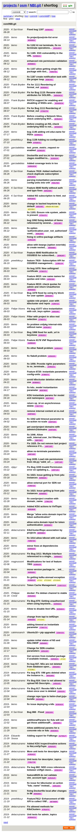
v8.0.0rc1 (31, 209)
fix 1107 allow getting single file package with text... (44, 70)
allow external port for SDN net (44, 482)
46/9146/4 (31, 177)
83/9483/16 (59, 103)
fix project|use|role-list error (42, 37)
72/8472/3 (60, 633)
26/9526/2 (58, 119)
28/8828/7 (60, 255)
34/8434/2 (31, 620)
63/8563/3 (31, 549)
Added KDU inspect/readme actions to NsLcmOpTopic (46, 745)
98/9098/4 (51, 248)
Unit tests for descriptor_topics (44, 759)
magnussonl (17, 561)
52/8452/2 (57, 604)
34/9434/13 (58, 95)
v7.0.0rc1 (31, 669)
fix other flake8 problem (40, 348)
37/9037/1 (43, 271)
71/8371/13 (62, 585)
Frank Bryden (18, 84)
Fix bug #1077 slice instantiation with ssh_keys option (44, 310)
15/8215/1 (58, 770)
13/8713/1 (55, 470)
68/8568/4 (41, 533)
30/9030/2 (31, 290)
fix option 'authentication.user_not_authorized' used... (47, 231)
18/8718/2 (31, 454)
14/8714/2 (58, 462)
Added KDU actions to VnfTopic (44, 506)
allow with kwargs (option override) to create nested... (46, 246)
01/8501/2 (31, 580)
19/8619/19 (32, 166)
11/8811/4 (59, 263)
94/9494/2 (58, 127)
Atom (66, 828)
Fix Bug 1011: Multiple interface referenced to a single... (44, 555)
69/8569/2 (57, 557)
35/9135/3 (39, 234)
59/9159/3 (47, 191)
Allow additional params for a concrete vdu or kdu (43, 729)
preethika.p (17, 139)
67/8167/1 (45, 809)
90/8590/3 (47, 525)
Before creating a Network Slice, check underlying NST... (44, 117)
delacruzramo (18, 506)
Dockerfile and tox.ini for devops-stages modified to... (45, 156)
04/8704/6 (52, 430)
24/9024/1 (58, 348)
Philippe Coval (15, 594)
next (18, 18)
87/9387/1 (36, 143)
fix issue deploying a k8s (40, 704)
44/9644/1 (48, 30)
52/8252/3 (51, 746)
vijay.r (14, 467)
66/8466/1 (43, 643)
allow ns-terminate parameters (43, 451)
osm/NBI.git (9, 24)
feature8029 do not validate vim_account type (42, 776)
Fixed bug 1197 (35, 29)
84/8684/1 (42, 478)
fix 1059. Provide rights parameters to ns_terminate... (46, 365)
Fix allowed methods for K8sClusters (40, 808)
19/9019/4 (50, 279)
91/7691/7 (62, 736)
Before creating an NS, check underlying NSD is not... (43, 125)
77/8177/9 (31, 762)
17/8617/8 (48, 501)
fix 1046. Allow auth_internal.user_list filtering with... (44, 437)
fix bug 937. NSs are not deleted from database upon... (44, 665)
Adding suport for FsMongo (42, 735)
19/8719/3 (48, 446)
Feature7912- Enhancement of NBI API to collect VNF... (45, 800)
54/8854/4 (31, 343)
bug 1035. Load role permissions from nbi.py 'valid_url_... (45, 460)
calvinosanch (18, 632)
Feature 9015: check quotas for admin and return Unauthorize (44, 285)
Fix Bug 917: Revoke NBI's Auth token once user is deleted (44, 689)
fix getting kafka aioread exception (46, 577)
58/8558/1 (31, 572)
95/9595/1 (31, 40)
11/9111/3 (31, 240)
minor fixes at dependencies (42, 545)
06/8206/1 (37, 794)
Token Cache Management (41, 585)
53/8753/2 (52, 422)
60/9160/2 (31, 199)
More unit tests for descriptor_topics (47, 751)
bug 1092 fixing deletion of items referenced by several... (45, 221)
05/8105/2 (31, 596)
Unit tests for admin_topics (42, 814)
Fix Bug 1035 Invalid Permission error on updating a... (44, 468)
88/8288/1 (57, 723)
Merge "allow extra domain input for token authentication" (46, 515)
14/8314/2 (56, 683)
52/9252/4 (54, 158)
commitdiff (44, 16)
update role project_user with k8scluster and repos (43, 302)
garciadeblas (17, 147)
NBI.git (35, 5)
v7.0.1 (39, 580)
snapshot (72, 34)
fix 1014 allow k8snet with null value (46, 538)
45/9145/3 (56, 48)
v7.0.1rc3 (56, 580)
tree (53, 16)
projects (10, 5)
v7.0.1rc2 (47, 580)
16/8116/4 (56, 786)
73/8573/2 (31, 541)
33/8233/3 (49, 712)
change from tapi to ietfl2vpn (43, 616)
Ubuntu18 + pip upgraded (41, 632)
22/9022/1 (51, 367)
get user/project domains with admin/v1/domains (43, 428)
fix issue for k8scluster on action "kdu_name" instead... (45, 784)
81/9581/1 (36, 56)
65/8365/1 (54, 659)
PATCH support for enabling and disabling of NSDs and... (45, 101)
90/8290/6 (31, 509)
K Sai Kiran (17, 29)
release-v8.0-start (52, 206)
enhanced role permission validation (47, 61)
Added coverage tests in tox (42, 163)
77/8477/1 (43, 627)
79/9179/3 (55, 183)
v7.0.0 (63, 659)
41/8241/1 (31, 754)
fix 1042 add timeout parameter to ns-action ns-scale (45, 420)
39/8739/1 (38, 440)
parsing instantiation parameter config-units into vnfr (44, 181)
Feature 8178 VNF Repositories (44, 340)
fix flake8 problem (37, 356)
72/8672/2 (31, 486)
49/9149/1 (39, 206)
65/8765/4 (49, 398)
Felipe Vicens (18, 308)
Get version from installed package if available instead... (46, 657)
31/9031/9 (40, 150)
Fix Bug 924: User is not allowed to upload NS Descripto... (46, 682)
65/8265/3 (54, 731)
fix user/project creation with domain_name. (42, 500)
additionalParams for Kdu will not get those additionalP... (45, 721)
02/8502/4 (37, 564)
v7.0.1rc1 (40, 620)
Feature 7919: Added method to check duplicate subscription (44, 172)
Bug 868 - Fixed (35, 712)
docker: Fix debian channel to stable (47, 593)
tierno (14, 37)
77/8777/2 (38, 406)
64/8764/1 (31, 414)
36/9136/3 (57, 223)
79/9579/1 (53, 72)
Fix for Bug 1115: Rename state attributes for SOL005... (44, 93)
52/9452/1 (38, 135)
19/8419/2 (44, 651)
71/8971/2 (55, 304)
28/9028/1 (55, 311)
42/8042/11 (32, 817)
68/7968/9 (53, 802)
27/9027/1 (42, 319)
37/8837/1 (45, 374)
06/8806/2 (36, 382)
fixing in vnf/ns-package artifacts (45, 237)
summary (8, 16)
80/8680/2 (42, 494)
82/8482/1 (60, 609)
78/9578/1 (49, 80)
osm (23, 5)
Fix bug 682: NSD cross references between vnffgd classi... (46, 768)
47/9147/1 (43, 215)
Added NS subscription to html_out (46, 195)
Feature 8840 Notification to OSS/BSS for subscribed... (42, 254)
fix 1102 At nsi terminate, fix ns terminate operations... (44, 46)
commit (33, 16)
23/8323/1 (61, 691)
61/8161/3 (51, 778)
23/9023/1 (51, 356)
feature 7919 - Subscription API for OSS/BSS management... (46, 262)
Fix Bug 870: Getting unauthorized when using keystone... (46, 602)
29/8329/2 (56, 667)
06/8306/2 (39, 699)
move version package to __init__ (45, 569)
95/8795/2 (43, 390)
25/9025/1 (42, 335)
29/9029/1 (48, 296)
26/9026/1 (46, 327)
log (26, 16)
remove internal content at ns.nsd (45, 411)
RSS (72, 828)
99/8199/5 (50, 676)
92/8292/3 (59, 704)
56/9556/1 (44, 87)
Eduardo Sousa (15, 737)
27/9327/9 (44, 111)
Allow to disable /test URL (41, 608)
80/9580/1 (31, 64)
